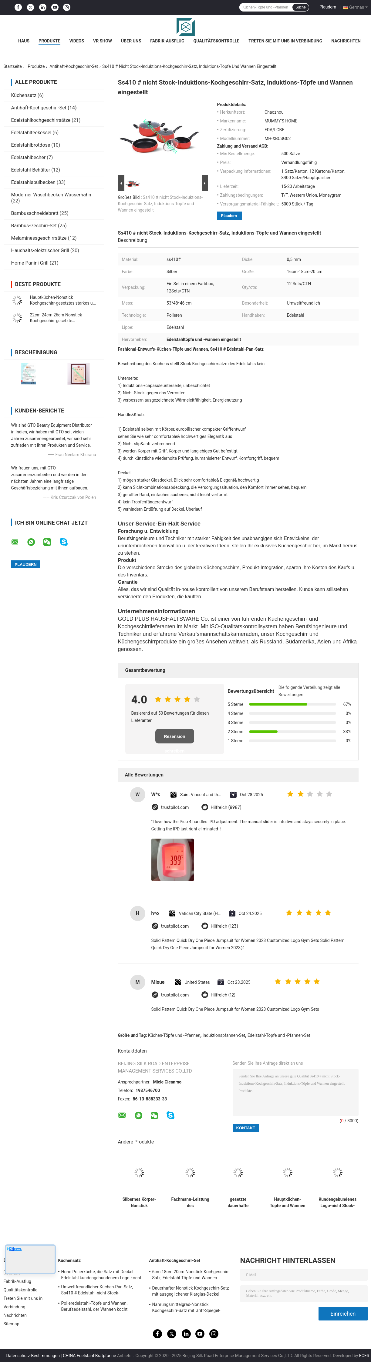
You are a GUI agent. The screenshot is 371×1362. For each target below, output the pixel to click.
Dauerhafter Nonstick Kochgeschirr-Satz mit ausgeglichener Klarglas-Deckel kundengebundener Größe (190, 1292)
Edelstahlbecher (28, 157)
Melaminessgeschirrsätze (39, 238)
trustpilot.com (175, 807)
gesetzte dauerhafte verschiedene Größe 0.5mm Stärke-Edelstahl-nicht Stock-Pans (238, 1202)
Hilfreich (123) (224, 926)
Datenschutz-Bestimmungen (33, 1355)
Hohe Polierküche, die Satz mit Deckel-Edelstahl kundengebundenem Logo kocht (101, 1274)
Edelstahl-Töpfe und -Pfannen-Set (279, 1035)
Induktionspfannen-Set (224, 1035)
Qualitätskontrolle (217, 40)
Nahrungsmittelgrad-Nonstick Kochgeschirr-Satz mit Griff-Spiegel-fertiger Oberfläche (186, 1308)
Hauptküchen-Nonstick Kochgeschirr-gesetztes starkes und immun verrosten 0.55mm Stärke (64, 303)
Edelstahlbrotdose (30, 145)
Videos (76, 40)
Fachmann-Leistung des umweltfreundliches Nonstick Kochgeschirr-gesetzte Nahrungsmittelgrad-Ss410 (190, 1202)
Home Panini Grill (30, 263)
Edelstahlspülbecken (33, 182)
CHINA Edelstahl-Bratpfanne (89, 1355)
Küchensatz (23, 95)
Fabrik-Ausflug (167, 40)
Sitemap (11, 1323)
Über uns (131, 40)
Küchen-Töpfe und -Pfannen (174, 1035)
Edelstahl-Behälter (30, 170)
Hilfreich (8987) (226, 807)
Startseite (13, 66)
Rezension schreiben (174, 738)
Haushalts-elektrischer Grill (40, 250)
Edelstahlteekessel (31, 132)
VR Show (102, 40)
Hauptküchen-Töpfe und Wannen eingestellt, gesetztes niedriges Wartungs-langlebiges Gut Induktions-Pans (287, 1202)
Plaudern (327, 7)
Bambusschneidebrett (35, 213)
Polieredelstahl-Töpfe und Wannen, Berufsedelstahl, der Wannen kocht (94, 1306)
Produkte (49, 40)
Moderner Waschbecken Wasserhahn (51, 195)
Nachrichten (346, 40)
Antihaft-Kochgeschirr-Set (73, 66)
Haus (23, 40)
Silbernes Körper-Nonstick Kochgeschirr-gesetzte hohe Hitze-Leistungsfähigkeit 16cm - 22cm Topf (139, 1202)
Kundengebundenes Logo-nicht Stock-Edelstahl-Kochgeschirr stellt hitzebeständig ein (338, 1202)
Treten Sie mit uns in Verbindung (285, 40)
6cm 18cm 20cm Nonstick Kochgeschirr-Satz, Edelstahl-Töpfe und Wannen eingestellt (191, 1275)
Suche (300, 7)
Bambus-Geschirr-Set (34, 226)
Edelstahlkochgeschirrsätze (41, 120)
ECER (364, 1355)
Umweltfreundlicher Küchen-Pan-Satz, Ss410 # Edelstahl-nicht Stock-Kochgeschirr (97, 1290)
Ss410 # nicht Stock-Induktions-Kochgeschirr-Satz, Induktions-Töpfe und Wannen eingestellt (160, 203)
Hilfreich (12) (223, 995)
